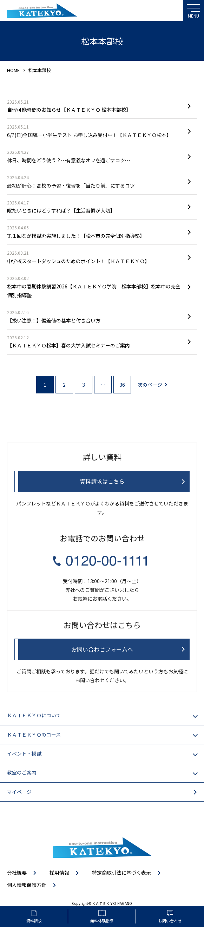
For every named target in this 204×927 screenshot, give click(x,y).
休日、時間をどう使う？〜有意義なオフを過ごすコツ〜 (95, 156)
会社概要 (17, 872)
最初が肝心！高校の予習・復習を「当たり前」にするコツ (95, 181)
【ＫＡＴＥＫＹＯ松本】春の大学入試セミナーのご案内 (95, 341)
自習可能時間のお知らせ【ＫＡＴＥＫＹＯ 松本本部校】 (95, 105)
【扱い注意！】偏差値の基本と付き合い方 (95, 316)
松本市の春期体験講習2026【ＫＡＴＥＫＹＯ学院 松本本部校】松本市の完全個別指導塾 (95, 286)
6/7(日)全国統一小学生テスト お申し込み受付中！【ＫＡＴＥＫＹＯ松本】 (95, 130)
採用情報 (59, 872)
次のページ (150, 384)
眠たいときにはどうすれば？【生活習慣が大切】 (95, 206)
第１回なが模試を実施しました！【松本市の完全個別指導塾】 (95, 231)
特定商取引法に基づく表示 (121, 872)
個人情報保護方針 (26, 884)
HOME (13, 70)
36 (122, 384)
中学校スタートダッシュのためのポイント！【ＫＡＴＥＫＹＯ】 (95, 257)
